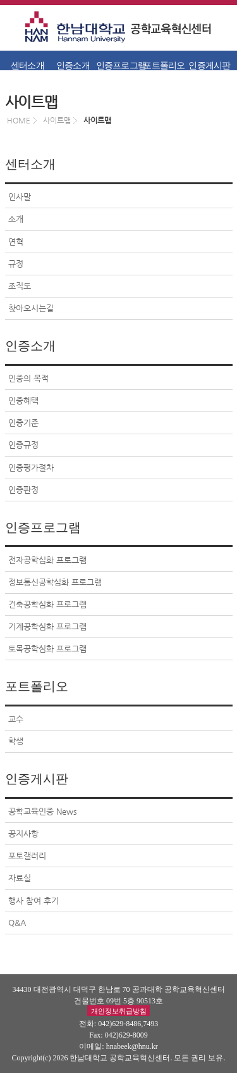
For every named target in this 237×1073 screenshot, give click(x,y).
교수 (15, 719)
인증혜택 (23, 400)
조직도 (19, 286)
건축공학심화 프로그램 (47, 604)
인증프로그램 (119, 65)
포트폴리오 (164, 65)
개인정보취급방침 (119, 1010)
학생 (15, 741)
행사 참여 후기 (33, 900)
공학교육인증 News (42, 811)
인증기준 (23, 422)
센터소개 (27, 65)
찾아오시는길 (31, 308)
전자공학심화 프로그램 (47, 560)
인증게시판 (209, 65)
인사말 (19, 196)
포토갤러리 (27, 855)
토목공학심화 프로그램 (47, 648)
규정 (15, 263)
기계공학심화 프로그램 (47, 626)
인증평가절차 (31, 467)
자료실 (19, 877)
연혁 (15, 241)
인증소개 (73, 65)
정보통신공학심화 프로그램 (55, 582)
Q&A (17, 922)
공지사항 (23, 833)
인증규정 (23, 444)
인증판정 (23, 489)
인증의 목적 (28, 378)
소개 (15, 218)
